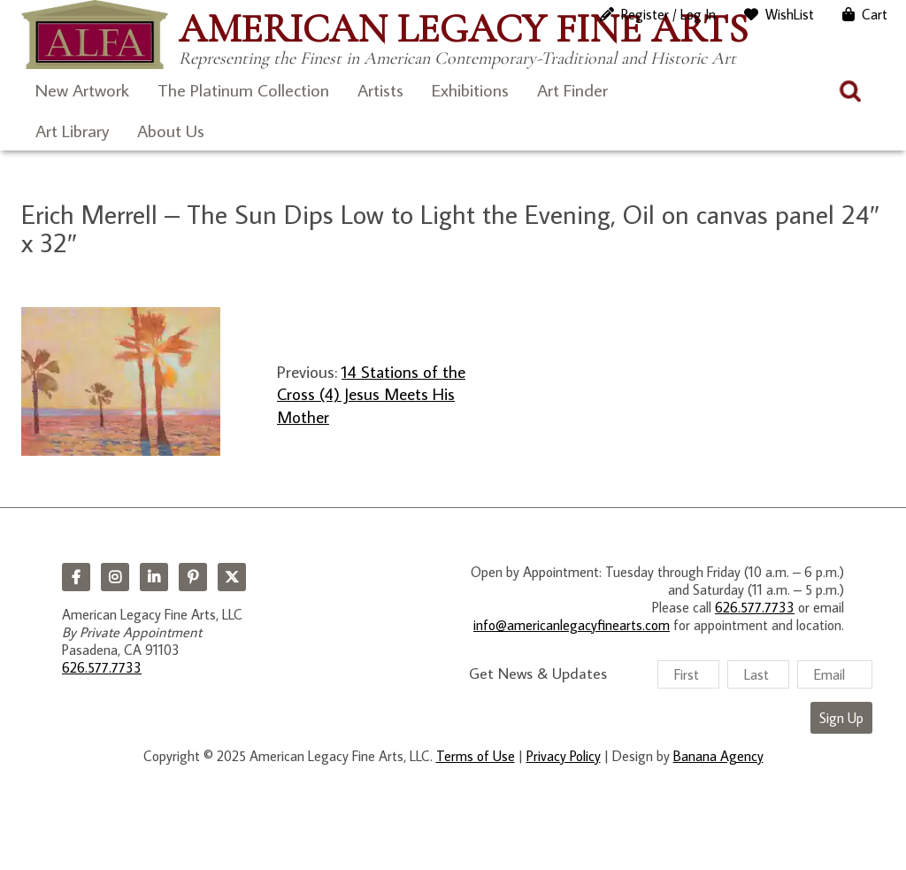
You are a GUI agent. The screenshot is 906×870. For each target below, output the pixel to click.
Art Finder (572, 89)
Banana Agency (718, 756)
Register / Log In (668, 14)
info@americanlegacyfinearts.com (571, 625)
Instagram (115, 577)
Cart (874, 14)
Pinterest (193, 577)
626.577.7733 (102, 667)
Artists (380, 89)
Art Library (72, 130)
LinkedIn (154, 577)
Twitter (232, 577)
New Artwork (82, 89)
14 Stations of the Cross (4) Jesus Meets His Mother (371, 393)
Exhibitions (470, 89)
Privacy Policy (563, 756)
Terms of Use (475, 756)
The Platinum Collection (243, 89)
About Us (170, 130)
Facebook (76, 577)
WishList (789, 14)
